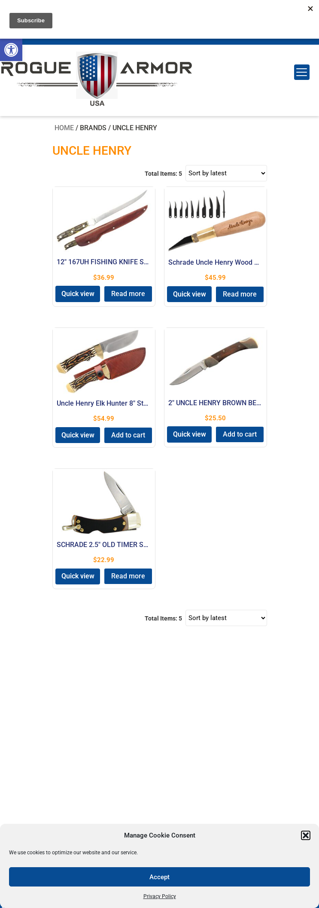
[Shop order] (226, 173)
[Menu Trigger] (302, 72)
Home (64, 128)
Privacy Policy (159, 896)
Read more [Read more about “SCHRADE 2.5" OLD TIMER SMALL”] (128, 576)
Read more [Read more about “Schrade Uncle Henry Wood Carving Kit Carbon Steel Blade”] (240, 294)
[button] (11, 50)
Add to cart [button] (128, 435)
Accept (159, 877)
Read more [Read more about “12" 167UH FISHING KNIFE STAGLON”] (128, 294)
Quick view (77, 294)
